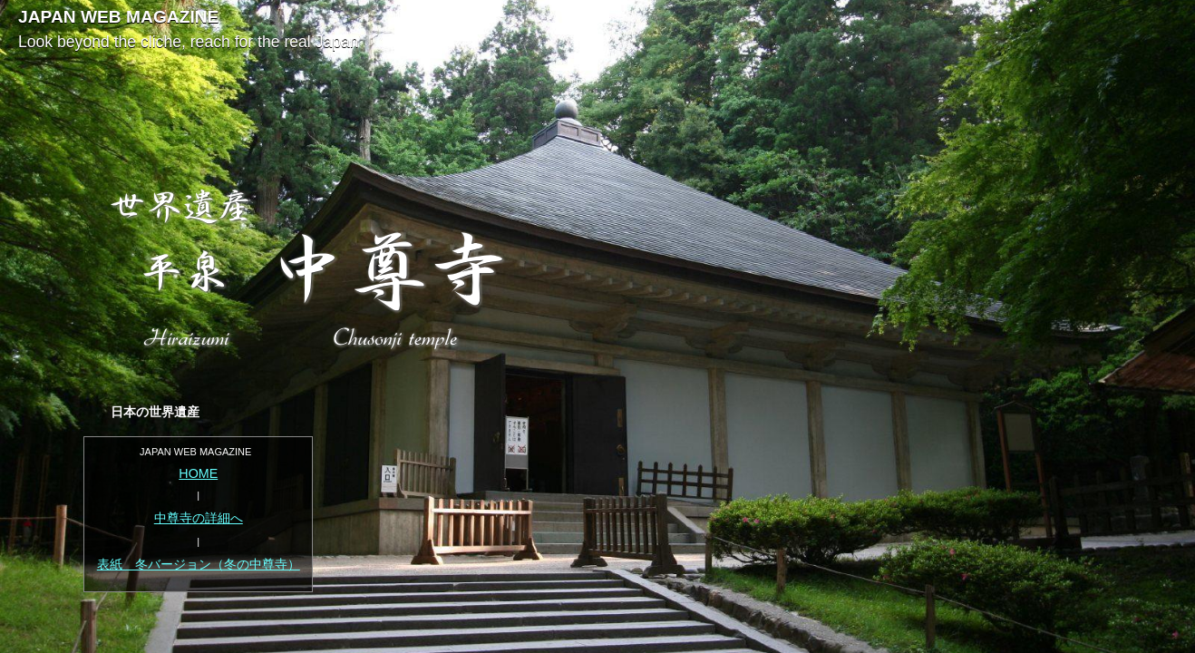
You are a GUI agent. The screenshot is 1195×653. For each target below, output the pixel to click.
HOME (198, 473)
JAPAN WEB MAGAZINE (118, 16)
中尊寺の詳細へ (198, 518)
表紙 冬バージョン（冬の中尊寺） (198, 564)
